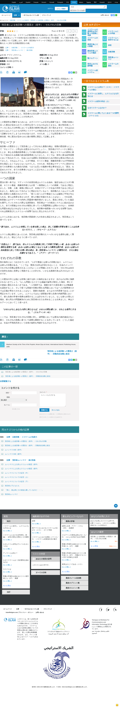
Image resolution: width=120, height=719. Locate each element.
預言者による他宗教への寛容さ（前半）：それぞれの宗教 (24, 372)
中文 (67, 2)
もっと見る (7, 585)
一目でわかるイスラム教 (30, 15)
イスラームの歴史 (113, 65)
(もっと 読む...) (7, 530)
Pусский (51, 2)
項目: (2, 48)
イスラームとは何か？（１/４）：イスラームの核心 (103, 88)
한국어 (110, 2)
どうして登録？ (61, 9)
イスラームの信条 (92, 39)
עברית (116, 2)
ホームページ (6, 15)
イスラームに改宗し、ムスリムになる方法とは (103, 95)
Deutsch (44, 2)
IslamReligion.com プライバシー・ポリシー (19, 612)
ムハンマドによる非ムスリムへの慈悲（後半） (20, 468)
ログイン (50, 8)
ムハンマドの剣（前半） (12, 450)
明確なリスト (113, 546)
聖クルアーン (92, 58)
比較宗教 (12, 20)
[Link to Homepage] (10, 8)
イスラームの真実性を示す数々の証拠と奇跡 (92, 32)
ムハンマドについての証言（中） (15, 473)
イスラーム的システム (92, 71)
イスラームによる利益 (113, 32)
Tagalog (88, 2)
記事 (15, 15)
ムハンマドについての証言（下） (15, 481)
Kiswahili (102, 2)
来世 (110, 45)
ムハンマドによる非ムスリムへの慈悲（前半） (20, 464)
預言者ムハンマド (17, 50)
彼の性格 (30, 50)
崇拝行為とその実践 (92, 45)
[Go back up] (116, 506)
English (14, 2)
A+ (75, 31)
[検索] (104, 7)
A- (68, 31)
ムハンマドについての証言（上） (15, 477)
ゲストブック (46, 15)
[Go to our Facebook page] (101, 609)
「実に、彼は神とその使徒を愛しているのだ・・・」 (22, 490)
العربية (21, 2)
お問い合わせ (105, 15)
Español (28, 2)
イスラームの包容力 (23, 20)
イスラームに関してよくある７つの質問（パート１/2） (103, 114)
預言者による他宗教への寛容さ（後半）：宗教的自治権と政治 (62, 352)
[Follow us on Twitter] (108, 609)
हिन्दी (95, 2)
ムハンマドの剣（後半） (12, 454)
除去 (116, 541)
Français (36, 2)
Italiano (81, 2)
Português (60, 2)
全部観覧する (5, 381)
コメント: (43, 392)
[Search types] (78, 10)
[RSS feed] (115, 609)
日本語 (74, 2)
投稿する (44, 410)
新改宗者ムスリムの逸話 (92, 52)
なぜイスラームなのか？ (97, 108)
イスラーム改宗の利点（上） (99, 101)
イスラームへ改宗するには (113, 39)
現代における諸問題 (92, 65)
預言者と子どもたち (10, 486)
